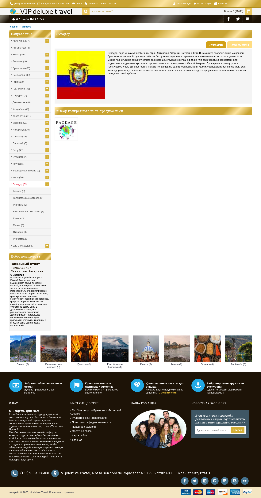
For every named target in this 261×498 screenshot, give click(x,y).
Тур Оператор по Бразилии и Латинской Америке (95, 412)
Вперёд (238, 430)
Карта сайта (78, 435)
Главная (13, 26)
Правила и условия (83, 426)
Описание (216, 45)
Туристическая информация (88, 417)
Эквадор (26, 26)
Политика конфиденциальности (90, 422)
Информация (239, 45)
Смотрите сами (168, 392)
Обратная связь (80, 431)
